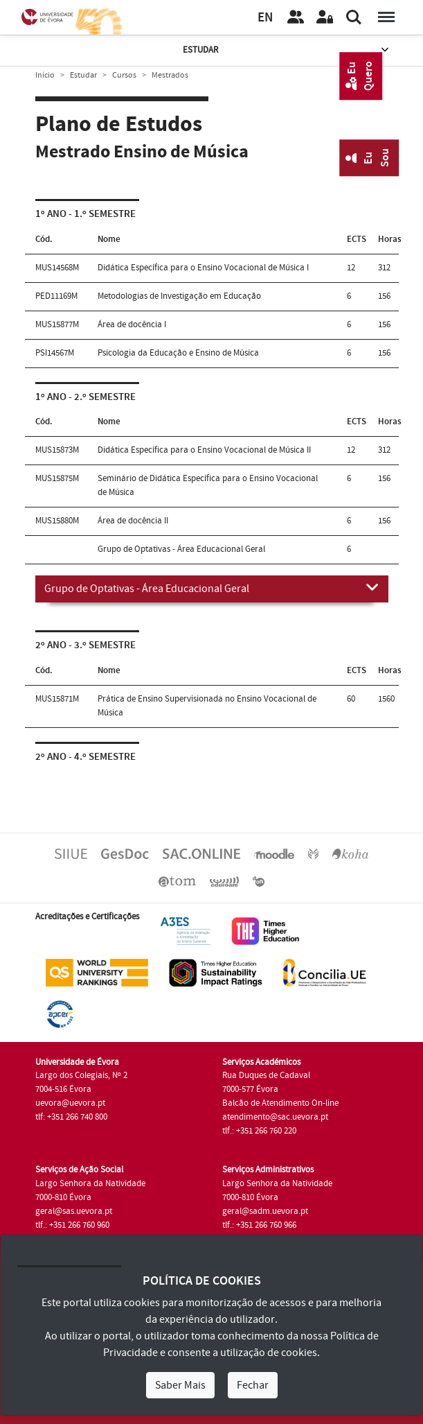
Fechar (253, 1385)
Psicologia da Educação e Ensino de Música (178, 353)
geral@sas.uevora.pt (73, 1211)
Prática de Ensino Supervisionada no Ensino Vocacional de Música (207, 706)
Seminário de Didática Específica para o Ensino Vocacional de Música (208, 485)
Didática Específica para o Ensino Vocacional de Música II (204, 450)
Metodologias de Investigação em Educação (179, 296)
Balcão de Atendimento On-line (280, 1103)
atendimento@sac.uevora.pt (275, 1117)
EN (265, 17)
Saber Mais (180, 1385)
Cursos (124, 75)
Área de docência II (133, 520)
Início (45, 75)
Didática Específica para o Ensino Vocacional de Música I (203, 267)
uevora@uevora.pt (70, 1103)
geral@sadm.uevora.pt (265, 1211)
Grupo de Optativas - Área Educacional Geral (211, 588)
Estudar (287, 50)
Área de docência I (132, 324)
